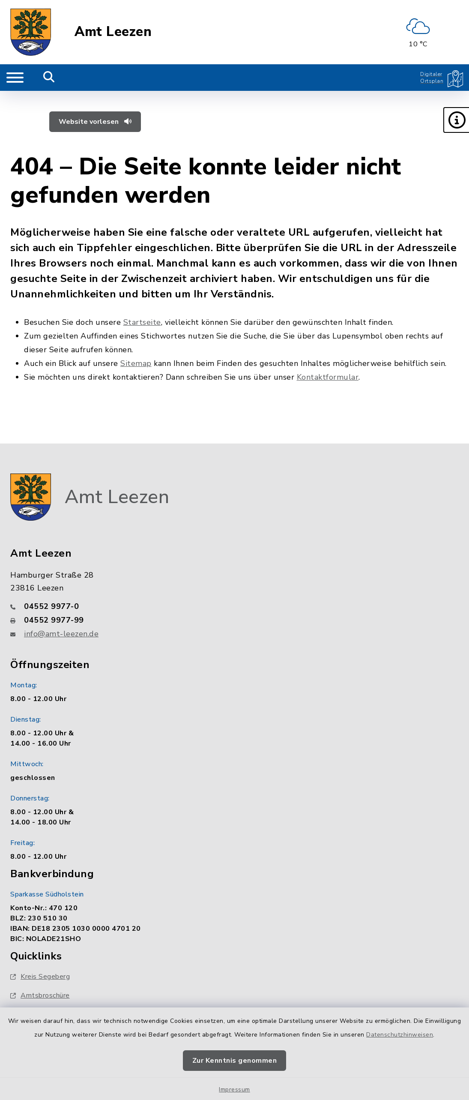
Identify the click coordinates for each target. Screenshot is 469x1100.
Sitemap (136, 363)
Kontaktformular (328, 377)
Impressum (234, 1089)
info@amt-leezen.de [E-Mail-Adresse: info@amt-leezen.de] (61, 634)
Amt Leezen (113, 32)
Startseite (142, 322)
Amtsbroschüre (40, 995)
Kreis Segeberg (40, 976)
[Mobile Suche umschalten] (49, 77)
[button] (456, 120)
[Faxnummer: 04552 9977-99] (234, 620)
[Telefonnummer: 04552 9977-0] (234, 606)
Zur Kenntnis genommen (234, 1060)
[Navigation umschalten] (15, 77)
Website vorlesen (95, 121)
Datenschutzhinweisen (399, 1035)
